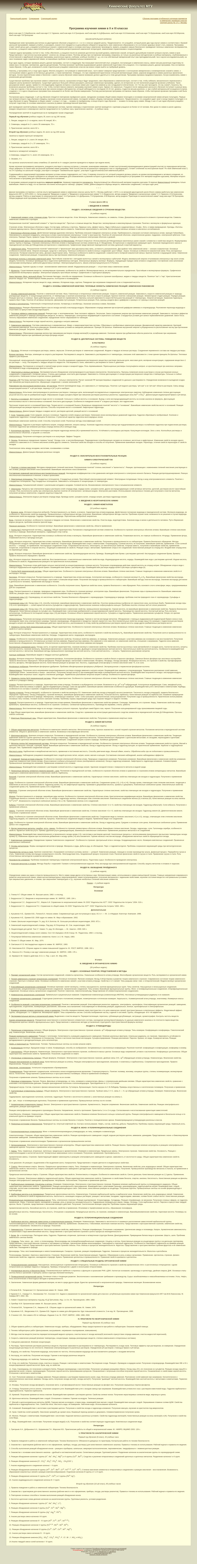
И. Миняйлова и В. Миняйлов (106, 1551)
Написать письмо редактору (98, 1554)
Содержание (34, 19)
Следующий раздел (49, 19)
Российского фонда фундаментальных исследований (109, 1548)
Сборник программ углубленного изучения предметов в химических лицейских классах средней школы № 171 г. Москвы (165, 21)
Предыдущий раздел (18, 19)
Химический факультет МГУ (102, 1553)
